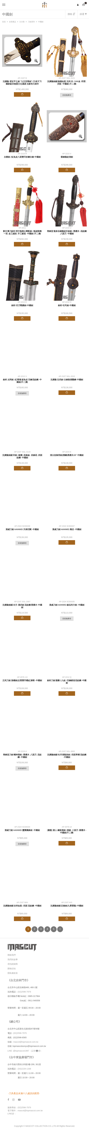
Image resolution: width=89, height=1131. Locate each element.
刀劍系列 (31, 22)
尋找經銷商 (13, 964)
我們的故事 (13, 959)
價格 (71, 14)
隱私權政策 (13, 973)
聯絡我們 (12, 955)
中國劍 (40, 22)
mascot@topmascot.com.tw (26, 1042)
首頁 (4, 22)
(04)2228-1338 (24, 1069)
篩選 (83, 14)
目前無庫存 (66, 95)
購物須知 (12, 968)
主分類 (22, 22)
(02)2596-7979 (24, 992)
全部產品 (12, 22)
